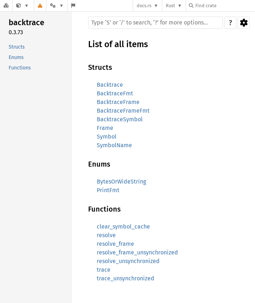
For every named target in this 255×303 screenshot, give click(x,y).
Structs (17, 47)
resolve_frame (115, 243)
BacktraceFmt (115, 93)
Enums (16, 57)
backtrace (26, 22)
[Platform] (56, 5)
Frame (105, 128)
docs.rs (144, 5)
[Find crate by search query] (225, 5)
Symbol (107, 136)
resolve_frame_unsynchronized (137, 252)
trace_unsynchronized (125, 278)
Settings (244, 23)
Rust (170, 5)
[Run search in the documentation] (155, 23)
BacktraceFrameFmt (123, 110)
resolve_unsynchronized (128, 261)
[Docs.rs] (6, 5)
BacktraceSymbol (120, 119)
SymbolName (114, 145)
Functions (20, 68)
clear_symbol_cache (123, 226)
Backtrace (110, 84)
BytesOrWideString (121, 181)
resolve (106, 235)
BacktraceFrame (118, 102)
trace (103, 269)
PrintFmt (108, 190)
